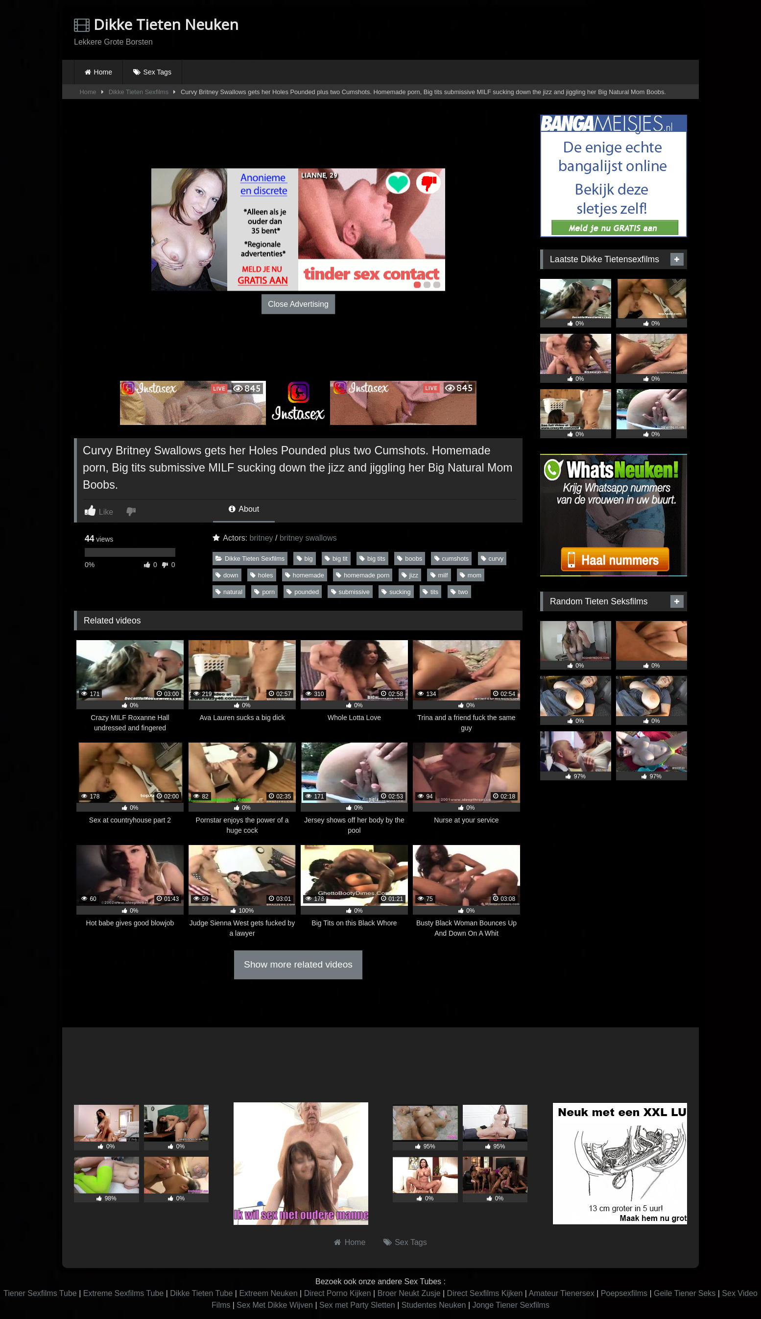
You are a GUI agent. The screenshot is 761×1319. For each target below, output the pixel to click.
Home (103, 72)
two (459, 592)
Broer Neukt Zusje (409, 1293)
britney (261, 538)
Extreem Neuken (268, 1293)
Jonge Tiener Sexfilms (510, 1305)
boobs (409, 558)
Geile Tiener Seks (684, 1293)
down (226, 575)
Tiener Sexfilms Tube (40, 1293)
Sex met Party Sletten (357, 1305)
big (305, 558)
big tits (372, 558)
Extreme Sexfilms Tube (123, 1293)
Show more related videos (298, 964)
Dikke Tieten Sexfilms (138, 92)
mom (470, 575)
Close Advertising (298, 303)
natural (228, 592)
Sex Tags (157, 72)
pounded (302, 592)
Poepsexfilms (624, 1293)
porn (264, 592)
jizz (410, 575)
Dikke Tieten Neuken (156, 24)
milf (439, 575)
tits (430, 592)
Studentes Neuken (434, 1305)
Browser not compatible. (572, 31)
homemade (304, 575)
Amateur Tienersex (561, 1293)
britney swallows (308, 538)
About (244, 509)
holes (261, 575)
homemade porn (362, 575)
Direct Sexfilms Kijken (485, 1293)
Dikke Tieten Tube (201, 1293)
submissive (350, 592)
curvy (492, 558)
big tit (336, 558)
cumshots (451, 558)
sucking (395, 592)
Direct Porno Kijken (337, 1293)
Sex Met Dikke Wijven (275, 1305)
